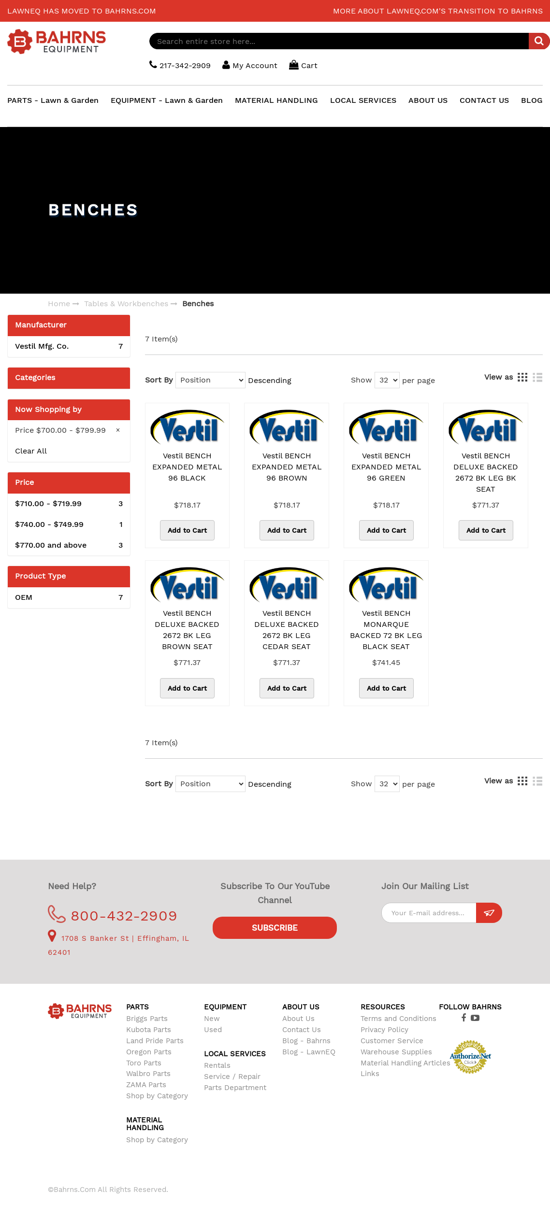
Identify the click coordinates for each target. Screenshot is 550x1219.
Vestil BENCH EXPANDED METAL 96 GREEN (386, 466)
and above (69, 545)
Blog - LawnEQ (308, 1052)
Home (59, 303)
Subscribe (275, 928)
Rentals (217, 1065)
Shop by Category (157, 1095)
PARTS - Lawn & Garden (53, 100)
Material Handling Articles (405, 1063)
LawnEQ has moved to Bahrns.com (81, 10)
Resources (383, 1007)
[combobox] (349, 41)
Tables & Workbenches (126, 303)
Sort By (159, 379)
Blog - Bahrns (306, 1040)
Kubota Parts (148, 1029)
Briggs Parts (147, 1018)
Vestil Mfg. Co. (69, 346)
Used (213, 1029)
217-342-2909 (180, 65)
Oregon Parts (149, 1052)
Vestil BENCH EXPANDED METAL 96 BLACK (187, 466)
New (212, 1018)
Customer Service (392, 1040)
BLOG (532, 100)
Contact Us (301, 1029)
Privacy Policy (384, 1029)
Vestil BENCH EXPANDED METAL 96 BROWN (287, 466)
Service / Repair (232, 1076)
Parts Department (235, 1087)
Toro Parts (143, 1063)
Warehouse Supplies (396, 1052)
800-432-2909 (113, 915)
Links (370, 1073)
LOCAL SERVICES (363, 100)
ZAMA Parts (146, 1084)
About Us (298, 1018)
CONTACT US (484, 100)
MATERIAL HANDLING (276, 100)
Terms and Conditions (398, 1018)
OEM (69, 597)
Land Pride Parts (155, 1040)
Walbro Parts (148, 1073)
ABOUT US (428, 100)
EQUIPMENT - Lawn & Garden (167, 100)
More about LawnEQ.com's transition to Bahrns (438, 10)
